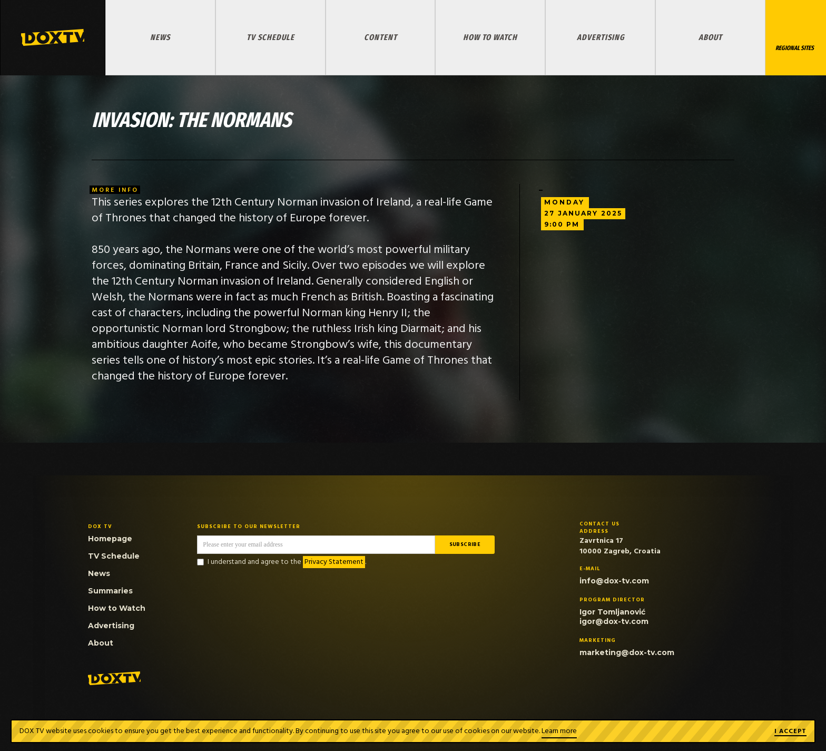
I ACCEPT (790, 732)
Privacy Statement (333, 562)
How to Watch (490, 37)
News (160, 37)
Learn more (559, 731)
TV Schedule (270, 37)
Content (380, 37)
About (710, 37)
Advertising (600, 37)
